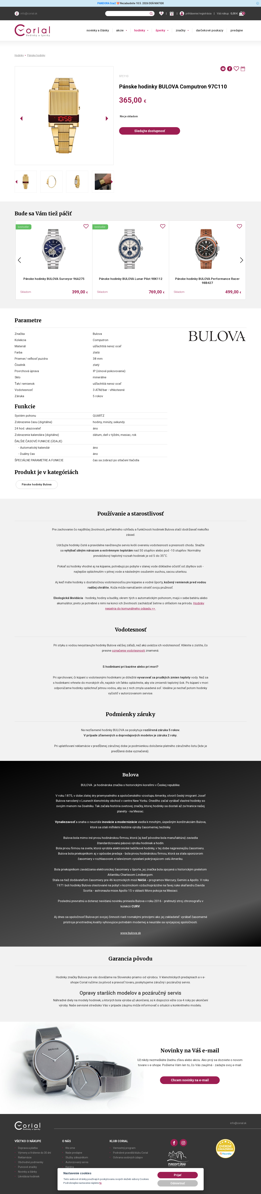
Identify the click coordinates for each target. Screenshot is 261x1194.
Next (241, 260)
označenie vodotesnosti (128, 650)
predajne (236, 30)
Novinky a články (27, 1171)
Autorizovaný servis (77, 1162)
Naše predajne (74, 1152)
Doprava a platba (28, 1148)
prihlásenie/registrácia (199, 13)
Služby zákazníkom (77, 1157)
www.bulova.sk (130, 933)
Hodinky (19, 55)
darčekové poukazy (209, 30)
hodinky (139, 30)
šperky (160, 30)
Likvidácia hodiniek (28, 1176)
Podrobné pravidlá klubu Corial (130, 1152)
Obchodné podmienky (30, 1162)
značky (180, 30)
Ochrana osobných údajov (128, 1157)
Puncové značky (27, 1167)
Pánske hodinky (36, 55)
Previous (19, 260)
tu (100, 1182)
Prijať (177, 1175)
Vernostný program (124, 1148)
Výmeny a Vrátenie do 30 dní (34, 1152)
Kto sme (70, 1148)
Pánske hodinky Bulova (37, 484)
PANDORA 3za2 (106, 3)
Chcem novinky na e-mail (190, 1080)
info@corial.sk (28, 13)
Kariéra (70, 1167)
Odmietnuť (177, 1183)
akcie (120, 30)
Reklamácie (25, 1157)
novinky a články (98, 30)
